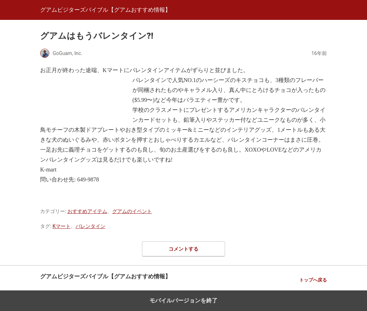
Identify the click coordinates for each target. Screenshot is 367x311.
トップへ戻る (313, 280)
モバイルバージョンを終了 (183, 300)
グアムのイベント (132, 211)
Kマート (62, 226)
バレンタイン (90, 226)
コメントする (183, 249)
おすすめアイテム (87, 211)
